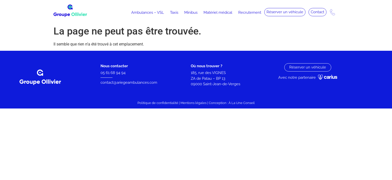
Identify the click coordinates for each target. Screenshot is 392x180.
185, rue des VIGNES (208, 72)
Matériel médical (218, 12)
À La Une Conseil (241, 103)
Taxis (174, 12)
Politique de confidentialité (158, 103)
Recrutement (249, 12)
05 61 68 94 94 (113, 72)
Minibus (191, 12)
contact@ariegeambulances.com (128, 82)
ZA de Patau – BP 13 (208, 78)
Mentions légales (193, 103)
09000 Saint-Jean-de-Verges (216, 84)
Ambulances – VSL (147, 12)
